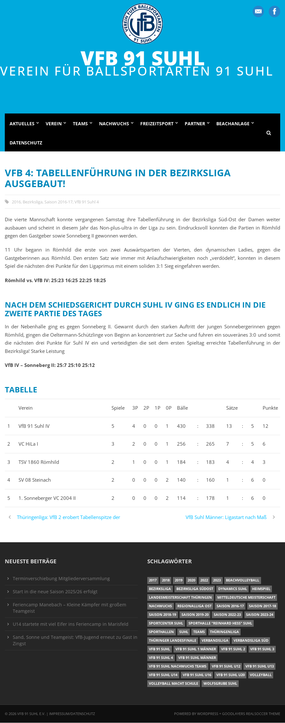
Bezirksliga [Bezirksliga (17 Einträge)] (160, 589)
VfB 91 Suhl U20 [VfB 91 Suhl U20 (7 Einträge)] (230, 675)
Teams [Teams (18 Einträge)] (199, 632)
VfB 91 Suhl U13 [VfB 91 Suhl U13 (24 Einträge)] (259, 666)
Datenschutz (26, 143)
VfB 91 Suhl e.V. (31, 714)
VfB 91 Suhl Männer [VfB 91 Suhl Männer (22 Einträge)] (197, 657)
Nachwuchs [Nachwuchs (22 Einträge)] (160, 606)
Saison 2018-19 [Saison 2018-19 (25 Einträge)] (162, 615)
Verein (54, 124)
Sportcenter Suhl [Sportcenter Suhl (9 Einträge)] (166, 623)
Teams (80, 124)
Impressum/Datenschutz (72, 714)
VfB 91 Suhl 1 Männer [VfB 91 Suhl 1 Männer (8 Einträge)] (195, 649)
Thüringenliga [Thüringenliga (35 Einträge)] (224, 632)
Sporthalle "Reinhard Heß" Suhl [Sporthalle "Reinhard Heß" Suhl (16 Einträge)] (220, 623)
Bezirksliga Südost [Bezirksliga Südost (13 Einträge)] (194, 589)
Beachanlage (233, 124)
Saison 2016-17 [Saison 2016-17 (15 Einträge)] (230, 606)
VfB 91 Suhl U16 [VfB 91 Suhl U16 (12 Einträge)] (197, 675)
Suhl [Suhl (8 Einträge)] (183, 632)
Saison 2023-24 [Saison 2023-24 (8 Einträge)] (259, 615)
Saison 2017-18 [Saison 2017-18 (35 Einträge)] (262, 606)
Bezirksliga (32, 202)
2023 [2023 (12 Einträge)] (217, 580)
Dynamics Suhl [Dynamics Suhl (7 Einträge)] (232, 589)
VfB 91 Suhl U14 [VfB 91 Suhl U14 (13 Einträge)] (163, 675)
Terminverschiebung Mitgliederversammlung (61, 579)
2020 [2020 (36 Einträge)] (191, 580)
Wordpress (208, 714)
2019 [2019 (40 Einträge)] (178, 580)
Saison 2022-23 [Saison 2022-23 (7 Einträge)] (227, 615)
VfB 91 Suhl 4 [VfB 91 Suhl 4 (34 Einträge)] (161, 657)
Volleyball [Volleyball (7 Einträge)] (261, 675)
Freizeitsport (156, 124)
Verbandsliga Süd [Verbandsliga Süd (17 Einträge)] (251, 641)
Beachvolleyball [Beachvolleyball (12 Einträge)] (242, 580)
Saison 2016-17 (58, 202)
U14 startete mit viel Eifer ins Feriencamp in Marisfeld (70, 624)
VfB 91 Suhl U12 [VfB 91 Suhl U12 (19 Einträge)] (226, 666)
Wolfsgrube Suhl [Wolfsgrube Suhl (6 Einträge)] (220, 683)
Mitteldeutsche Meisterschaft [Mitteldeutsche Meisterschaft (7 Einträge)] (246, 597)
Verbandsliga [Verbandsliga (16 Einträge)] (215, 641)
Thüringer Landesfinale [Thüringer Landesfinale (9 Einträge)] (172, 641)
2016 (16, 202)
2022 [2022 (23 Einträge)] (204, 580)
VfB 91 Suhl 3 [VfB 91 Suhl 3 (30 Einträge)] (262, 649)
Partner (195, 124)
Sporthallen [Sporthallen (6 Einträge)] (161, 632)
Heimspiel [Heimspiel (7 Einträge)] (261, 589)
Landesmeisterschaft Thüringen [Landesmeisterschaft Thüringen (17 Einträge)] (180, 597)
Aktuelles (22, 124)
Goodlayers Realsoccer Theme (251, 714)
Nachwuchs (114, 124)
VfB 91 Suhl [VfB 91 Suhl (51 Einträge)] (159, 649)
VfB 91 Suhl (143, 58)
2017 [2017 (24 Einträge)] (153, 580)
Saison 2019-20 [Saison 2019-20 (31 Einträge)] (195, 615)
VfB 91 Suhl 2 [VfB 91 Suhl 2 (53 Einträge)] (233, 649)
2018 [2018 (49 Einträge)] (166, 580)
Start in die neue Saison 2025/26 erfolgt (55, 592)
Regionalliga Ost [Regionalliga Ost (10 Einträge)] (194, 606)
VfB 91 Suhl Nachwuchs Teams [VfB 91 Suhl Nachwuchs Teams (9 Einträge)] (177, 666)
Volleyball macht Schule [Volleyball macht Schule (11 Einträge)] (173, 683)
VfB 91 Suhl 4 (86, 202)
